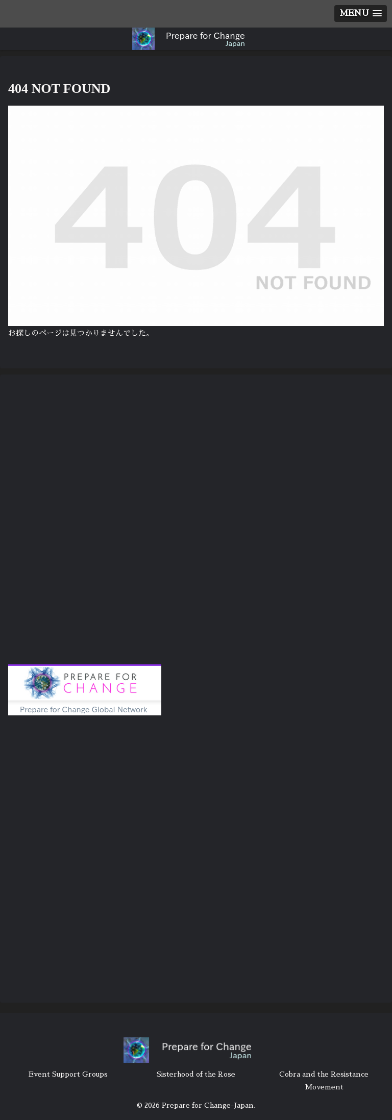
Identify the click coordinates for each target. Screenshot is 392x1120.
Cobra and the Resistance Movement (324, 1080)
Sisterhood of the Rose (196, 1074)
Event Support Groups (68, 1074)
